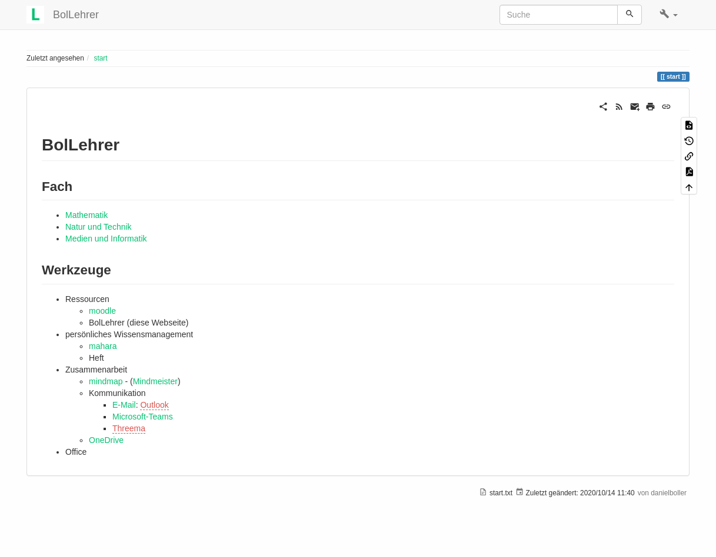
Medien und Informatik (106, 238)
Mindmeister (155, 381)
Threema (128, 428)
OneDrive (106, 440)
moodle (102, 311)
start (100, 58)
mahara (102, 346)
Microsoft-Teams (142, 416)
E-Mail (124, 405)
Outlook (154, 405)
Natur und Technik (98, 226)
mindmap (106, 381)
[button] (669, 14)
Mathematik (86, 215)
